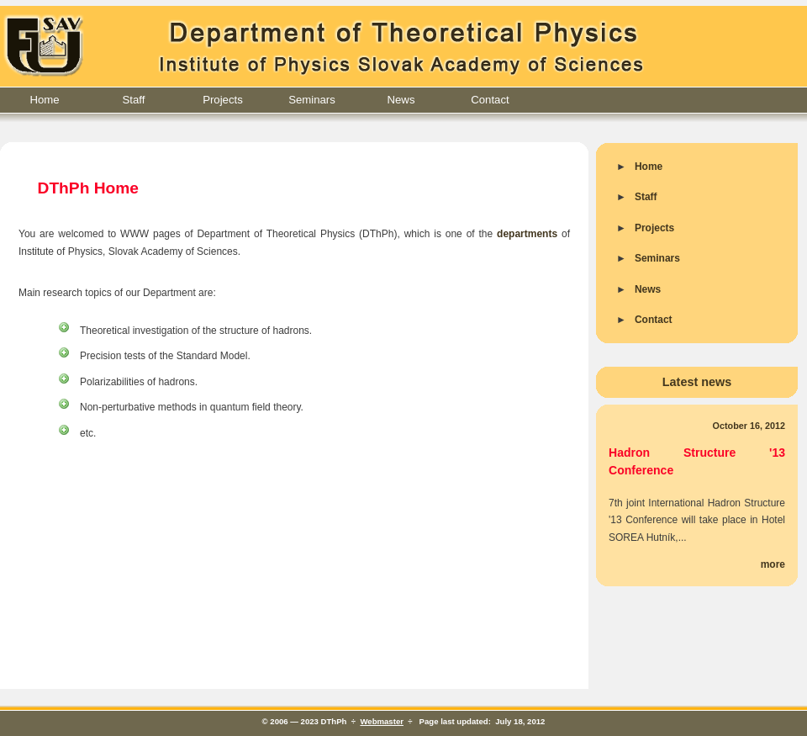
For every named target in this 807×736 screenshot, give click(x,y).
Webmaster (382, 721)
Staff (134, 99)
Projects (223, 99)
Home (44, 99)
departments (527, 234)
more (773, 564)
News (401, 99)
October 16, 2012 (749, 426)
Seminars (311, 99)
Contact (490, 99)
